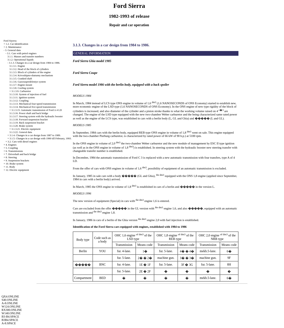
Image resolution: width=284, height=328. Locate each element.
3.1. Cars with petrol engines (21, 53)
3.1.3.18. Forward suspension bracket (28, 119)
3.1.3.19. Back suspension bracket (26, 122)
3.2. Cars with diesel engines (22, 141)
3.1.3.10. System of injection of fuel (27, 94)
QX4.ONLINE (10, 296)
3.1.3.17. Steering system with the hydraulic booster (36, 116)
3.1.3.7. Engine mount (20, 84)
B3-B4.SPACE (10, 316)
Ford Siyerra (10, 40)
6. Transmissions (14, 151)
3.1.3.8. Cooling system (21, 87)
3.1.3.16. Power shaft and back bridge (28, 113)
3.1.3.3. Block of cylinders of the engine (29, 72)
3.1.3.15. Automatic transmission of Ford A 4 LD (36, 110)
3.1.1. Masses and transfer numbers (25, 56)
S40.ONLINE (10, 299)
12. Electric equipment (17, 169)
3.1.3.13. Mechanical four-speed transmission (32, 103)
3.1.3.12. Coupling (18, 100)
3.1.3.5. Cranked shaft (20, 78)
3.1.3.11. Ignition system (22, 97)
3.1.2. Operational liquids (20, 59)
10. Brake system (14, 163)
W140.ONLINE (11, 313)
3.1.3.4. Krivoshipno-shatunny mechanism (31, 75)
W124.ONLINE (11, 306)
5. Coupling (12, 147)
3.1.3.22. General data (20, 132)
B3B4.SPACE (10, 319)
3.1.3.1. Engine (17, 65)
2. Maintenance (13, 47)
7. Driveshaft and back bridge (21, 154)
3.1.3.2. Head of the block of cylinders (29, 69)
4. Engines (11, 144)
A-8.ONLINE (10, 303)
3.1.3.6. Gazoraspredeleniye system (27, 81)
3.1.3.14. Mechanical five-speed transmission (32, 106)
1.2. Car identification (17, 43)
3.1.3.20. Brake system (21, 125)
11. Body (10, 166)
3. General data (13, 50)
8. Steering (11, 157)
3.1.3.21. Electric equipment (25, 128)
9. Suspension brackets (17, 160)
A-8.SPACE (9, 323)
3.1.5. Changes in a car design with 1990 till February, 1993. (40, 138)
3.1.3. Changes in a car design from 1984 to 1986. (34, 62)
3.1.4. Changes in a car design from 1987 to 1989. (35, 135)
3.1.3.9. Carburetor (21, 91)
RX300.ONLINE (12, 309)
